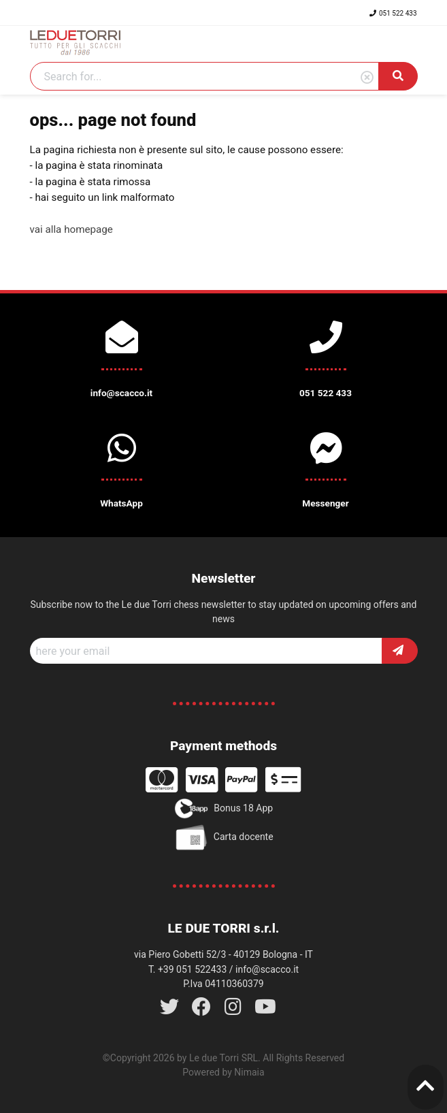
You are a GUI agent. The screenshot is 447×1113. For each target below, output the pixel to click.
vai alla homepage (71, 229)
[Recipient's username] (206, 651)
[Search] (204, 76)
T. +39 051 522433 (187, 969)
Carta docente (223, 837)
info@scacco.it (267, 969)
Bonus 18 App (223, 808)
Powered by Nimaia (223, 1072)
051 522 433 (393, 13)
